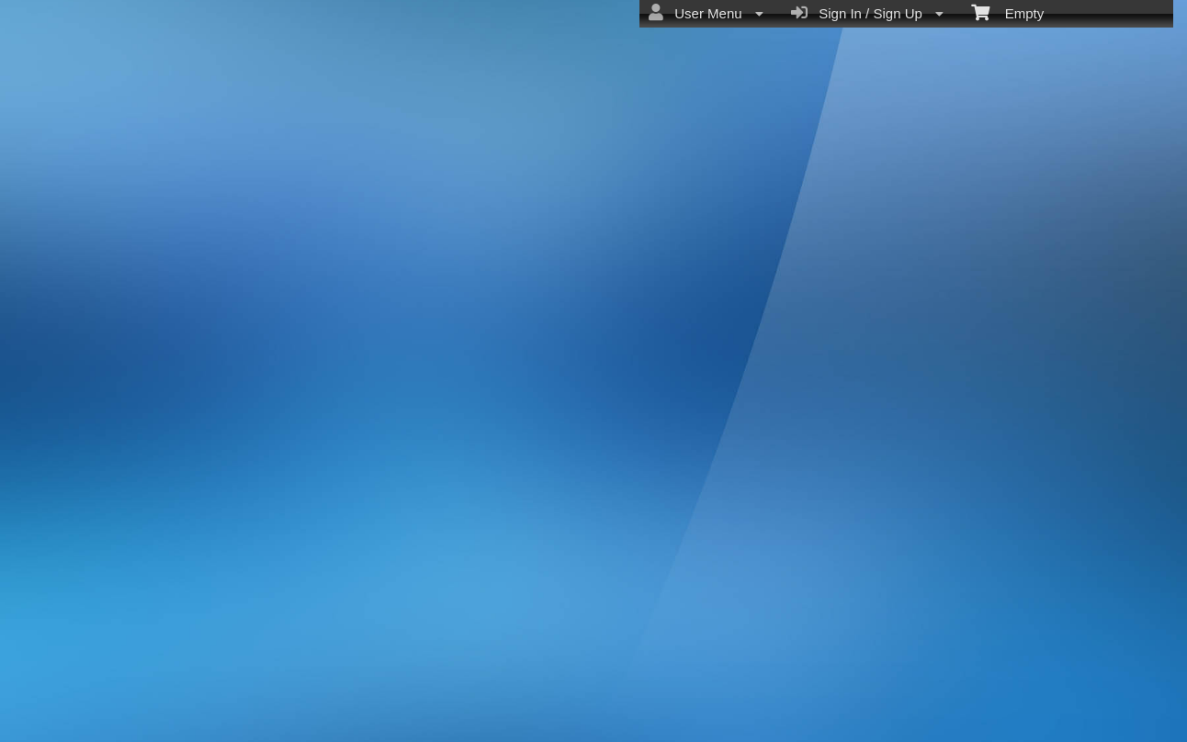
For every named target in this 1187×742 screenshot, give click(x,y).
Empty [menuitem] (1007, 12)
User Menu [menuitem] (706, 13)
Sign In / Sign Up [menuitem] (867, 13)
